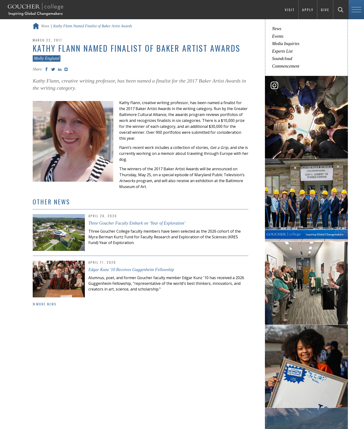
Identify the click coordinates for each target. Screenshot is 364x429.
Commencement (285, 66)
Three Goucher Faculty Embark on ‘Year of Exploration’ (137, 223)
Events (277, 36)
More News (46, 304)
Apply (308, 9)
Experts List (282, 51)
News (45, 26)
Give (325, 9)
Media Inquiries (285, 43)
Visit (290, 9)
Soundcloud (282, 58)
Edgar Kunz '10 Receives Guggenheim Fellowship (131, 269)
